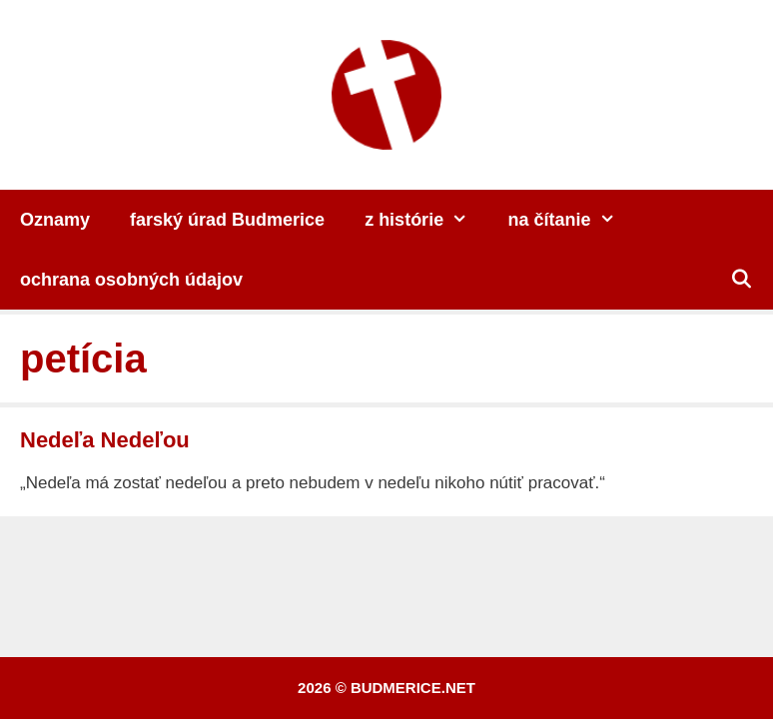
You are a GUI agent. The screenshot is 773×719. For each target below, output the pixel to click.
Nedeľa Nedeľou (105, 439)
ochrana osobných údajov (131, 280)
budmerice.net (413, 687)
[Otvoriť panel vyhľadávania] (741, 280)
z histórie (426, 220)
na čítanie (571, 220)
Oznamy (55, 220)
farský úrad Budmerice (227, 220)
